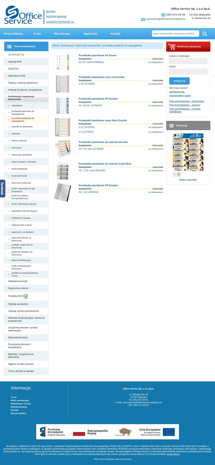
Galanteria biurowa (18, 281)
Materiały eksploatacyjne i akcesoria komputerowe (26, 319)
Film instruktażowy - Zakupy (184, 105)
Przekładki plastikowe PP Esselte (98, 98)
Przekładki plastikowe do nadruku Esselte (103, 142)
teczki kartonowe (20, 176)
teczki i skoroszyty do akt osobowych (23, 189)
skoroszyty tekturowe (22, 183)
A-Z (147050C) (86, 132)
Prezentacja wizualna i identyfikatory (19, 346)
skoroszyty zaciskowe (22, 155)
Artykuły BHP (15, 61)
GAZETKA (13, 68)
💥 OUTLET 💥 (16, 54)
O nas (37, 33)
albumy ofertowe (20, 140)
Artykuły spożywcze (18, 304)
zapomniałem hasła (180, 95)
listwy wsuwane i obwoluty (24, 162)
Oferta (55, 45)
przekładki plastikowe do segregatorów (23, 119)
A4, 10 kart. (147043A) (90, 105)
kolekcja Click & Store (22, 225)
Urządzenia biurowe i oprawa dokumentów (23, 329)
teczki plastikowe (20, 169)
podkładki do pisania (21, 218)
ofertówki (16, 133)
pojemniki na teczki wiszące (25, 211)
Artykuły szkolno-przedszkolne (24, 311)
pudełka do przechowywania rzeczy (25, 274)
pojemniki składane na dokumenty (22, 253)
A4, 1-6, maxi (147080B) (91, 148)
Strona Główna (13, 33)
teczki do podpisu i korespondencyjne (20, 196)
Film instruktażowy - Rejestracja (186, 101)
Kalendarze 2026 (17, 75)
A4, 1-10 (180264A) (89, 192)
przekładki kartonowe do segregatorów (23, 112)
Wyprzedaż (91, 33)
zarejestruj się (177, 91)
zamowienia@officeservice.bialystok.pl (165, 19)
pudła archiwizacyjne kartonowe (21, 267)
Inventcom (127, 459)
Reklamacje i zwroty (21, 403)
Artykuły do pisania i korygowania (25, 90)
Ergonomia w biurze (18, 288)
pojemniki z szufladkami (23, 232)
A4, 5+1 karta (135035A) (91, 62)
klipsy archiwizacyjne (22, 260)
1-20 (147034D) (87, 83)
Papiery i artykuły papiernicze (23, 83)
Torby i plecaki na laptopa (21, 371)
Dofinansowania (19, 407)
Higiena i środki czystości (21, 364)
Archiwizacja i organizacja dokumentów (21, 97)
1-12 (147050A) (87, 127)
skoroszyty (17, 148)
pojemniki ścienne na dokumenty (21, 239)
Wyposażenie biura (18, 337)
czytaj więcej (173, 454)
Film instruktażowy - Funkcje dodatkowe (185, 110)
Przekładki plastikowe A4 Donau (97, 55)
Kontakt (115, 33)
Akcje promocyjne (20, 400)
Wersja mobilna (18, 413)
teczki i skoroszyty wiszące (24, 204)
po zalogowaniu (156, 62)
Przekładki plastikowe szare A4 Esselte (101, 77)
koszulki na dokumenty (22, 126)
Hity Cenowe (62, 33)
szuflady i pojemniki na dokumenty (22, 246)
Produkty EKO (18, 296)
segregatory (17, 105)
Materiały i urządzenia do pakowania (21, 356)
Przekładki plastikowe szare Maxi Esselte (103, 120)
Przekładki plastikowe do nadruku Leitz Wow (105, 163)
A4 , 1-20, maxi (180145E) (92, 170)
